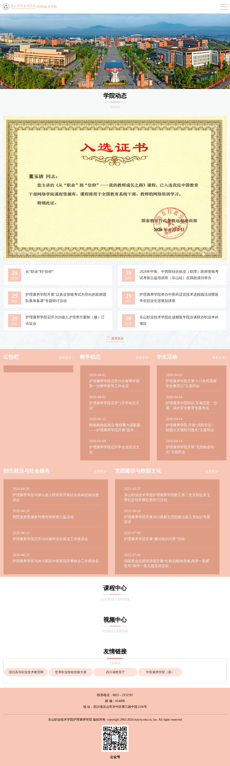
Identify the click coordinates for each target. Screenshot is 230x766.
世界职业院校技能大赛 (70, 672)
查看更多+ (66, 357)
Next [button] (216, 51)
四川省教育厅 (115, 672)
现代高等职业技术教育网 (26, 672)
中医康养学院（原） (160, 672)
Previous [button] (13, 51)
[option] (115, 51)
